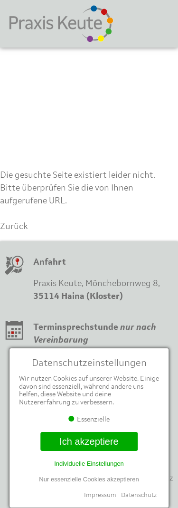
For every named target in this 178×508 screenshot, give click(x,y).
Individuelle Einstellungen (89, 463)
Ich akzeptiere (89, 441)
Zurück (14, 226)
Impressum (100, 495)
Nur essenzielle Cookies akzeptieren (89, 479)
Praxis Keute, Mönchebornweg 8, (96, 283)
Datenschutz (139, 495)
